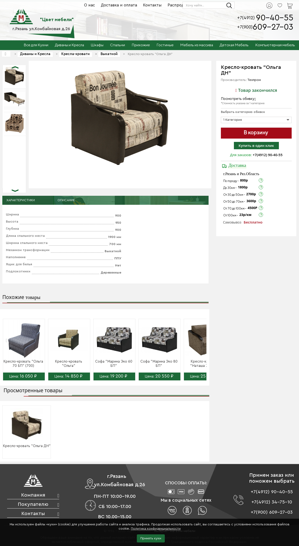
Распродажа (180, 5)
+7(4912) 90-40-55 (267, 154)
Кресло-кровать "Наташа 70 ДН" (204, 364)
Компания (33, 495)
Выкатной (109, 54)
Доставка (237, 165)
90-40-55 (274, 18)
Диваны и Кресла (35, 54)
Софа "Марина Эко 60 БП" (113, 364)
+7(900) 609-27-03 (272, 512)
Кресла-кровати (75, 54)
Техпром (254, 80)
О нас (89, 5)
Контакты (152, 5)
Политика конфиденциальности (156, 528)
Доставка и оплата (119, 5)
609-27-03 (273, 27)
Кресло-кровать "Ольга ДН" (27, 446)
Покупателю (33, 504)
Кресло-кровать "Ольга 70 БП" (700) (23, 364)
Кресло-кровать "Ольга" (68, 364)
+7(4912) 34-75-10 (271, 502)
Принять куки (150, 538)
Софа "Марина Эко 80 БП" (159, 364)
